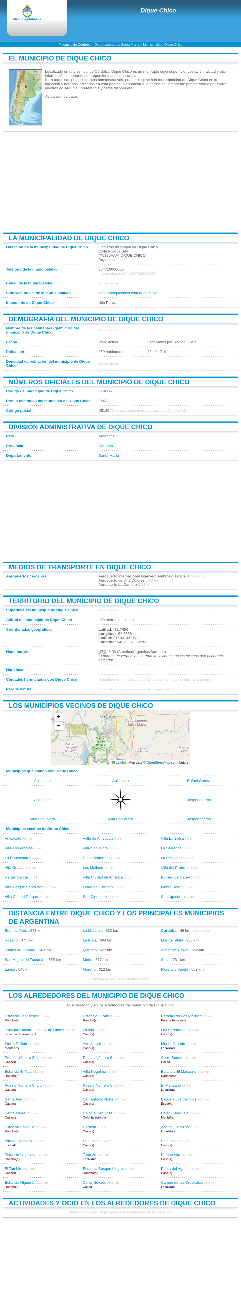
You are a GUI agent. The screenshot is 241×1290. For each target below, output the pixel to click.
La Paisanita (171, 858)
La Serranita (171, 848)
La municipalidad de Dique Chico (69, 238)
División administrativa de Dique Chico (81, 427)
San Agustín (171, 897)
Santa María (109, 455)
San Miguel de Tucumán (25, 960)
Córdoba (106, 446)
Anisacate (42, 781)
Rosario (11, 940)
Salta (165, 960)
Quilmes (90, 950)
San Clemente (95, 897)
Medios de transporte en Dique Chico (80, 567)
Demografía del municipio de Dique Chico (86, 319)
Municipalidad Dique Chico (162, 45)
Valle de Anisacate (98, 838)
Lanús (10, 969)
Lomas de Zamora (20, 950)
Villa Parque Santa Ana (24, 887)
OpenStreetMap (158, 762)
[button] (58, 717)
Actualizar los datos (61, 96)
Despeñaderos (198, 800)
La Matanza (92, 930)
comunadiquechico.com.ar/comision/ (129, 293)
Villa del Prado (173, 867)
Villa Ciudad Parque (21, 897)
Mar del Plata (172, 940)
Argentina (107, 436)
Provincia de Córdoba (75, 45)
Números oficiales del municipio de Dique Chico (99, 382)
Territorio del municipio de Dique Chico (84, 601)
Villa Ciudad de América (103, 877)
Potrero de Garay (175, 877)
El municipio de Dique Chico (60, 58)
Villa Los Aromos (19, 848)
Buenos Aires (16, 930)
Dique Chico (158, 10)
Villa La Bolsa (172, 838)
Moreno (89, 969)
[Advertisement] (120, 182)
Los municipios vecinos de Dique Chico (81, 705)
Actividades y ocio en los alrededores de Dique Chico (112, 1203)
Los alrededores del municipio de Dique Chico (96, 995)
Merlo (87, 960)
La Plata (90, 940)
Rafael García (198, 781)
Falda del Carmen (98, 887)
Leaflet (119, 762)
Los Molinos (93, 867)
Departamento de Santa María (116, 45)
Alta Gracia (14, 867)
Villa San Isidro (42, 819)
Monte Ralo (170, 887)
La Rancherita (16, 858)
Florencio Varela (174, 969)
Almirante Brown (175, 950)
